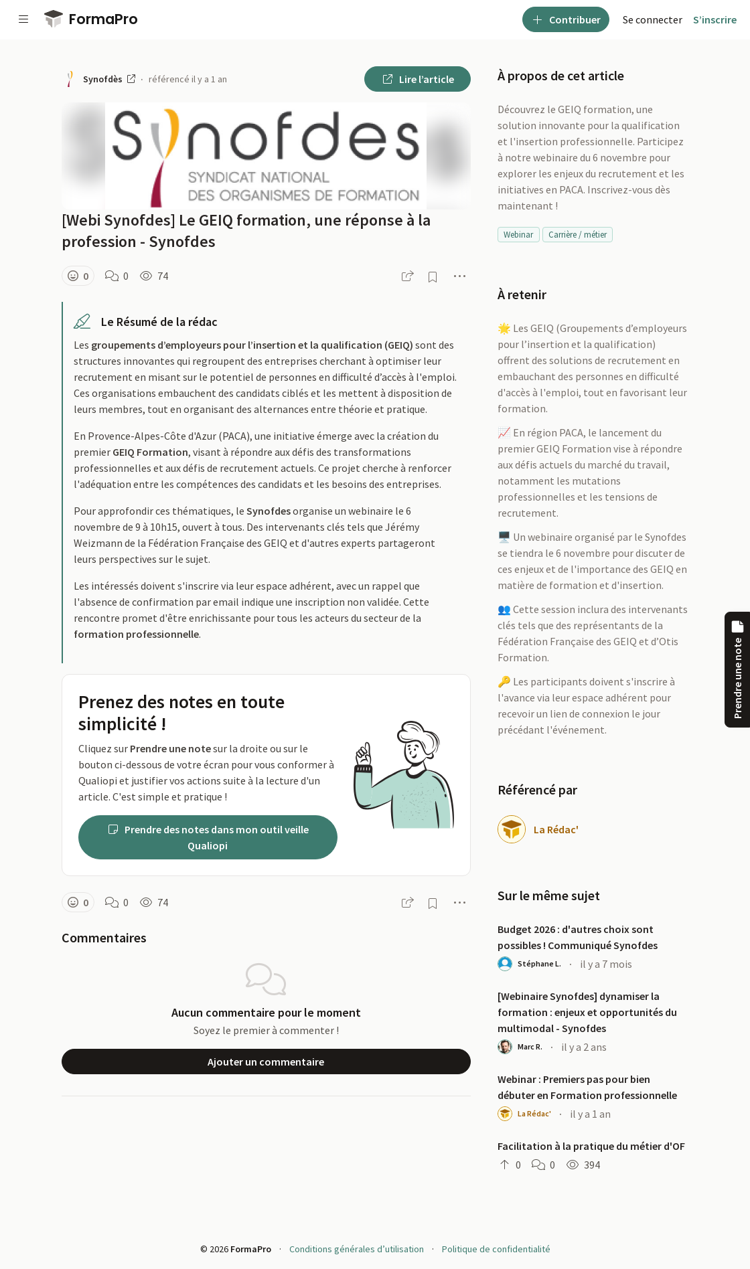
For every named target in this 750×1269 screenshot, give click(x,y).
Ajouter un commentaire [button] (266, 1061)
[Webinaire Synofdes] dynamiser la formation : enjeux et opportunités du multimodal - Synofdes (587, 1012)
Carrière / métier (577, 234)
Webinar (518, 234)
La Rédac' (556, 829)
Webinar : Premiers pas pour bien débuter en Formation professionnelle (587, 1087)
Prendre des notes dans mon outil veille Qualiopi (207, 837)
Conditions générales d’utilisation (356, 1249)
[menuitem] (652, 19)
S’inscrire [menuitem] (715, 19)
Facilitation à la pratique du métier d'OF (591, 1146)
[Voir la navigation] (23, 19)
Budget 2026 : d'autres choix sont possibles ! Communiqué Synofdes (578, 937)
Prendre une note (737, 669)
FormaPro (91, 19)
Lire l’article (417, 79)
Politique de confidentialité (496, 1249)
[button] (78, 276)
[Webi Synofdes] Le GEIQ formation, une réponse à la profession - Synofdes (246, 230)
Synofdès (109, 79)
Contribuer (566, 19)
